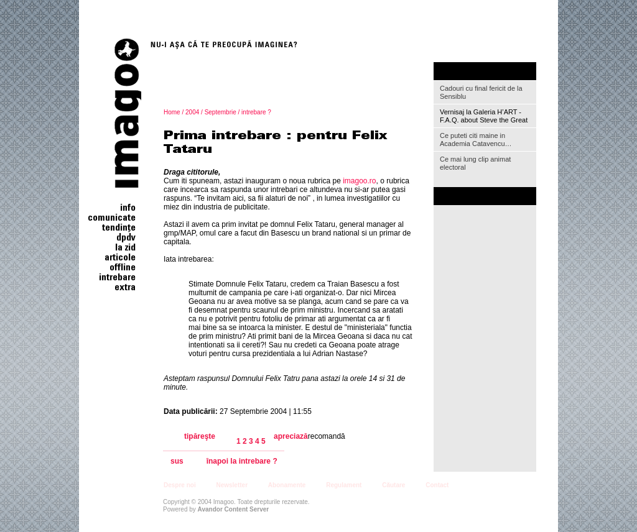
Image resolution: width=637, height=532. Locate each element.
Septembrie (220, 112)
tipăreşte (199, 436)
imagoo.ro (359, 181)
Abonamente (287, 485)
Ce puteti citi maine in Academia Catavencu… (476, 139)
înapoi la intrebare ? (242, 461)
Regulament (343, 485)
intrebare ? (256, 112)
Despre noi (180, 485)
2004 (192, 112)
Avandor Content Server (233, 509)
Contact (437, 485)
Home (172, 112)
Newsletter (232, 485)
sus (177, 461)
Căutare (393, 485)
